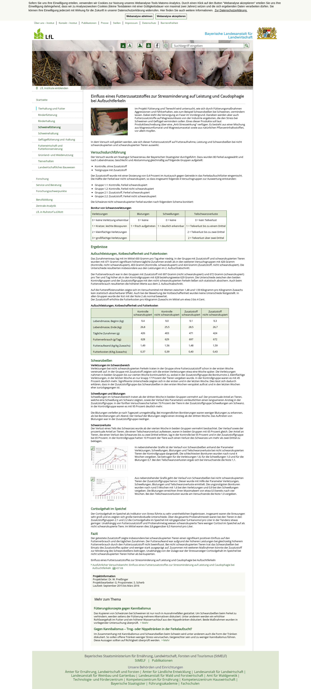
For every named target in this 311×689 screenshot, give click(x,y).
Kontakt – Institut (68, 23)
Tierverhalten (46, 161)
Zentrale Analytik (46, 206)
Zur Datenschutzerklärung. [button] (231, 10)
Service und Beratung (48, 185)
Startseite (41, 100)
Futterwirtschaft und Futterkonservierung (50, 147)
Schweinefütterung (49, 127)
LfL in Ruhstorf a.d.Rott (49, 212)
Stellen (117, 23)
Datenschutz (149, 23)
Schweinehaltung (48, 133)
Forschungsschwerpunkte (51, 191)
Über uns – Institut (44, 23)
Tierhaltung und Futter (50, 108)
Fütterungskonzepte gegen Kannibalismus (122, 608)
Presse (104, 23)
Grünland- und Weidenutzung (55, 155)
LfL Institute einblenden (54, 88)
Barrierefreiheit (169, 23)
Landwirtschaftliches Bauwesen (56, 167)
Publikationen (89, 23)
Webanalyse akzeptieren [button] (171, 16)
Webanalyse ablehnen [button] (139, 16)
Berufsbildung (44, 199)
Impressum (131, 23)
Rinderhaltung (46, 121)
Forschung (42, 179)
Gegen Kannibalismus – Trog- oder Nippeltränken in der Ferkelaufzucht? (143, 629)
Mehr (145, 623)
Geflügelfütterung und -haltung (56, 139)
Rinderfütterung (47, 115)
